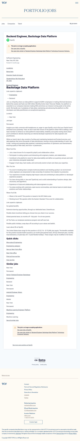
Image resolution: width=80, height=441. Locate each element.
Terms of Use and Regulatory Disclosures (36, 387)
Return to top (6, 375)
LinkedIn (26, 395)
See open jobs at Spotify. (18, 48)
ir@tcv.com (27, 415)
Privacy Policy (28, 390)
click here (18, 433)
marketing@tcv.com (30, 405)
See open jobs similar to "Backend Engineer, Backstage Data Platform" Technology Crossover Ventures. (40, 51)
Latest (23, 79)
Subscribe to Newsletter (31, 392)
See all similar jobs (12, 320)
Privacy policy (35, 364)
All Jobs (9, 81)
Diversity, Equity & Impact (14, 75)
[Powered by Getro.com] (40, 360)
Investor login (33, 422)
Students (9, 79)
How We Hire (16, 79)
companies (11, 24)
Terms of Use (60, 433)
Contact (26, 384)
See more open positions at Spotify (22, 345)
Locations (9, 68)
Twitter (26, 398)
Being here (9, 72)
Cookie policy (43, 364)
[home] (20, 3)
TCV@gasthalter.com (30, 410)
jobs (3, 24)
